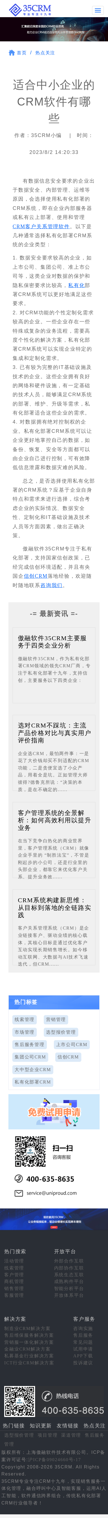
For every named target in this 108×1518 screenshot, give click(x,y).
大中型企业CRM (33, 1069)
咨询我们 (51, 585)
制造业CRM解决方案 (27, 1328)
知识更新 (41, 1425)
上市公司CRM (72, 1044)
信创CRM (36, 576)
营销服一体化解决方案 (29, 1341)
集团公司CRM (30, 1056)
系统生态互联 (69, 1274)
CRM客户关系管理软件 (41, 226)
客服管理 (14, 1295)
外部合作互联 (69, 1260)
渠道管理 (71, 1434)
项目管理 (48, 1434)
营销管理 (56, 1019)
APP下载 (83, 1355)
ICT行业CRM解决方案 (29, 1362)
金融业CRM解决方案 (27, 1348)
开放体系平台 (69, 1295)
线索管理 (25, 1019)
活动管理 (14, 1260)
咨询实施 (83, 1328)
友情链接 (68, 1425)
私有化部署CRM (33, 1081)
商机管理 (14, 1281)
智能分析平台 (69, 1288)
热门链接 (14, 1425)
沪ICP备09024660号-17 (54, 1459)
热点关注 (45, 52)
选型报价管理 (61, 1031)
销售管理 (14, 1288)
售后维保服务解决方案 (29, 1335)
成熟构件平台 (69, 1281)
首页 (22, 52)
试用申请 (83, 1348)
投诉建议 (83, 1362)
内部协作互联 (69, 1267)
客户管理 (14, 1274)
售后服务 (83, 1335)
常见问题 (83, 1341)
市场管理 (25, 1031)
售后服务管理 (30, 1044)
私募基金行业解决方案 (29, 1355)
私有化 (76, 285)
